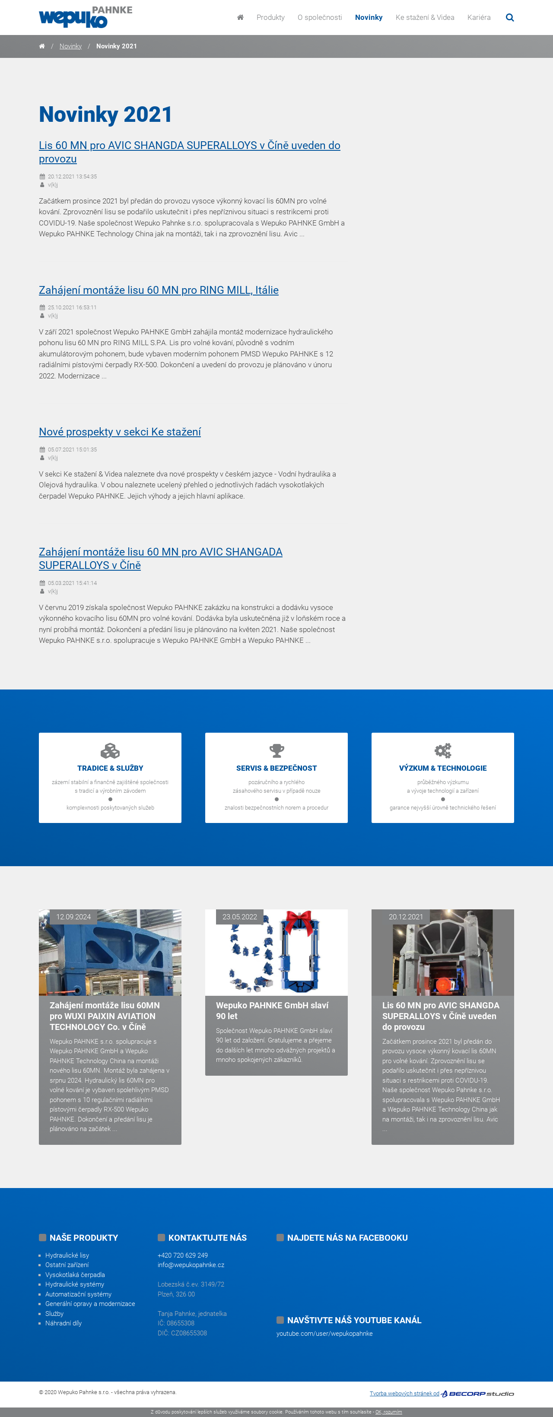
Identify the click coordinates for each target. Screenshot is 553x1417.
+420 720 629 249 (183, 1255)
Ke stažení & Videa (425, 17)
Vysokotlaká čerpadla (75, 1275)
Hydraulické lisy (67, 1255)
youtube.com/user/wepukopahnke (324, 1334)
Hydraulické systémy (74, 1284)
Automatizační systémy (78, 1294)
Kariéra (479, 17)
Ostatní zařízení (67, 1265)
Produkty (271, 17)
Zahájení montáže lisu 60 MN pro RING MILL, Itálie (159, 290)
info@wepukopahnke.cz (191, 1265)
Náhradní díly (63, 1323)
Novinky (369, 17)
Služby (54, 1314)
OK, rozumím (388, 1412)
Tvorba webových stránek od (404, 1393)
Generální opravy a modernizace (90, 1304)
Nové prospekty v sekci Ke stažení (120, 432)
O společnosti (320, 17)
